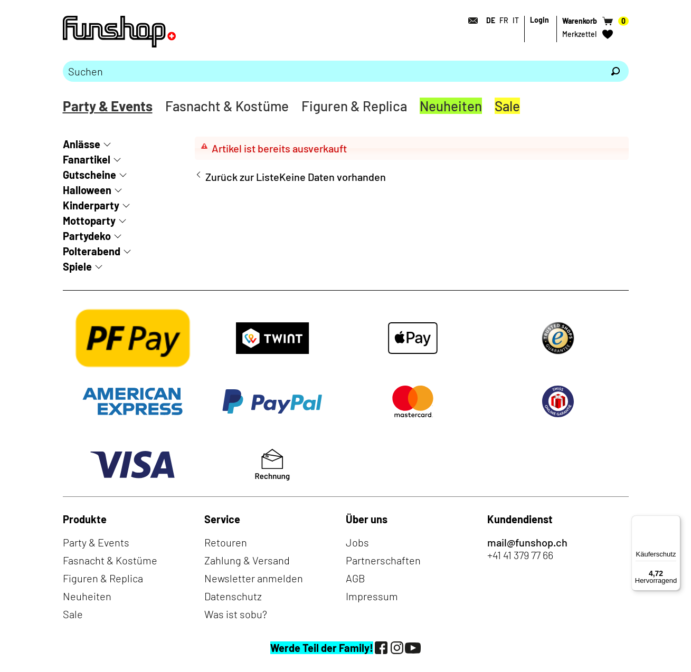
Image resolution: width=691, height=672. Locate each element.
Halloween (87, 190)
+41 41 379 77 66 (520, 555)
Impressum (372, 596)
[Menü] (674, 521)
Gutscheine (89, 174)
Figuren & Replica (354, 106)
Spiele (77, 266)
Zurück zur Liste (242, 176)
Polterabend (91, 251)
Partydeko (87, 235)
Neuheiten (451, 106)
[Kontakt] (470, 20)
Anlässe (81, 144)
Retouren (225, 542)
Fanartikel (86, 159)
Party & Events (108, 106)
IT (516, 20)
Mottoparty (89, 220)
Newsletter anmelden (253, 578)
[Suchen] (615, 71)
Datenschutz (233, 596)
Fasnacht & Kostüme (227, 106)
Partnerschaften (383, 560)
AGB (355, 578)
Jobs (357, 542)
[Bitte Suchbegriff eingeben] (332, 71)
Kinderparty (91, 205)
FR (503, 20)
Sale (507, 106)
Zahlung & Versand (247, 560)
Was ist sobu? (235, 614)
